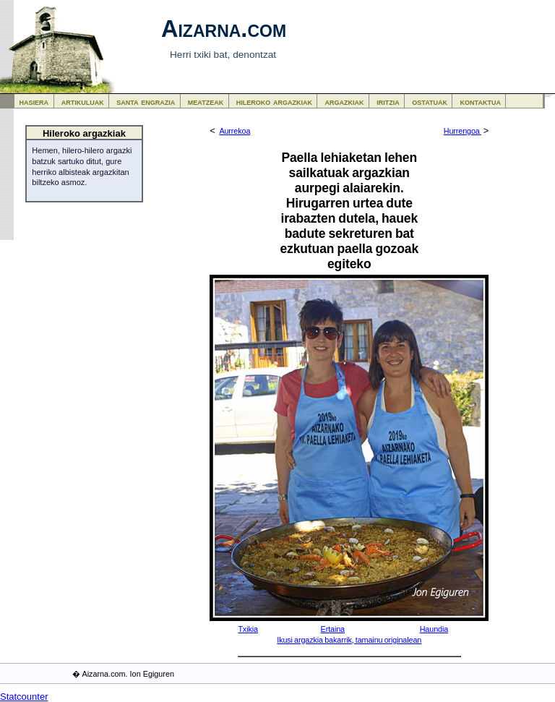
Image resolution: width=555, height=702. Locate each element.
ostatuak (429, 101)
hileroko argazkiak (274, 101)
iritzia (388, 101)
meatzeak (205, 101)
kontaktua (480, 101)
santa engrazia (145, 101)
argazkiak (344, 101)
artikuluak (82, 101)
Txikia (248, 629)
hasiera (34, 101)
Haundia (434, 629)
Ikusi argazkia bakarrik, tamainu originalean (349, 639)
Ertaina (333, 629)
